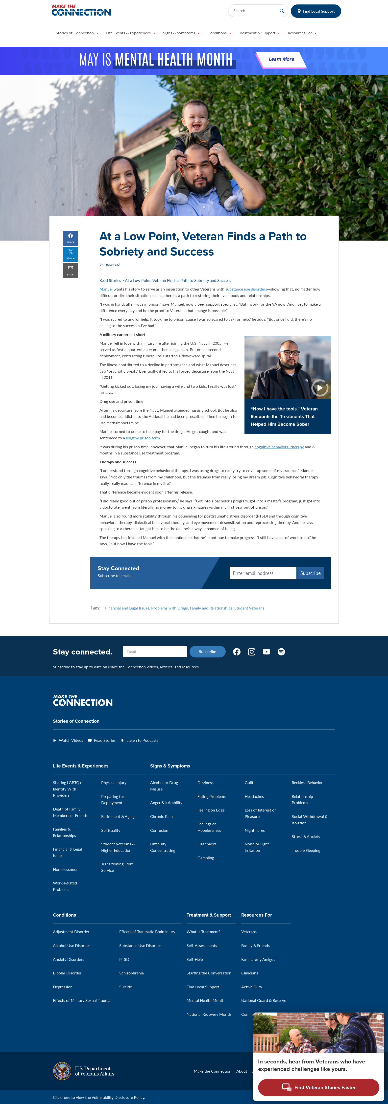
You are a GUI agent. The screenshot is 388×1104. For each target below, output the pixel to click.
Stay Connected (118, 568)
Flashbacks (207, 844)
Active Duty (251, 987)
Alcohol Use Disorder (71, 945)
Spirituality (110, 830)
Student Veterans (249, 608)
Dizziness (205, 782)
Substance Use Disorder (140, 945)
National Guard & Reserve (263, 1000)
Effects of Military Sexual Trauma (81, 1000)
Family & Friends (255, 945)
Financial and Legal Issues (127, 608)
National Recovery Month (209, 1014)
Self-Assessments (202, 945)
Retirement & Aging (118, 816)
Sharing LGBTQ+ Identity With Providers (67, 789)
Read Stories (110, 280)
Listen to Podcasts (142, 740)
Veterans (249, 931)
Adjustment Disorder (71, 931)
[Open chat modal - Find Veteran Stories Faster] (318, 1087)
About (241, 1071)
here (66, 1097)
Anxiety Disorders (68, 959)
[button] (77, 34)
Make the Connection (212, 1071)
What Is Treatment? (203, 931)
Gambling (205, 857)
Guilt (249, 782)
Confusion (159, 830)
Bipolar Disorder (67, 973)
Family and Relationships (211, 608)
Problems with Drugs (169, 608)
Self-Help (195, 959)
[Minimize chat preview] (379, 1017)
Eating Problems (211, 796)
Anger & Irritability (166, 802)
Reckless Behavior (307, 782)
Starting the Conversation (209, 973)
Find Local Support (319, 11)
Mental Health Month (205, 1000)
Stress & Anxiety (306, 836)
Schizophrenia (131, 973)
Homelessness (65, 869)
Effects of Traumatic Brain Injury (147, 931)
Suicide (125, 987)
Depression (63, 987)
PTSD (124, 959)
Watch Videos (71, 740)
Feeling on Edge (210, 810)
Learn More (281, 59)
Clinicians (249, 973)
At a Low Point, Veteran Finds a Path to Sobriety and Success (178, 280)
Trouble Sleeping (306, 850)
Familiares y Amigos (258, 959)
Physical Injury (113, 782)
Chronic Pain (161, 816)
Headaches (254, 796)
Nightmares (255, 830)
